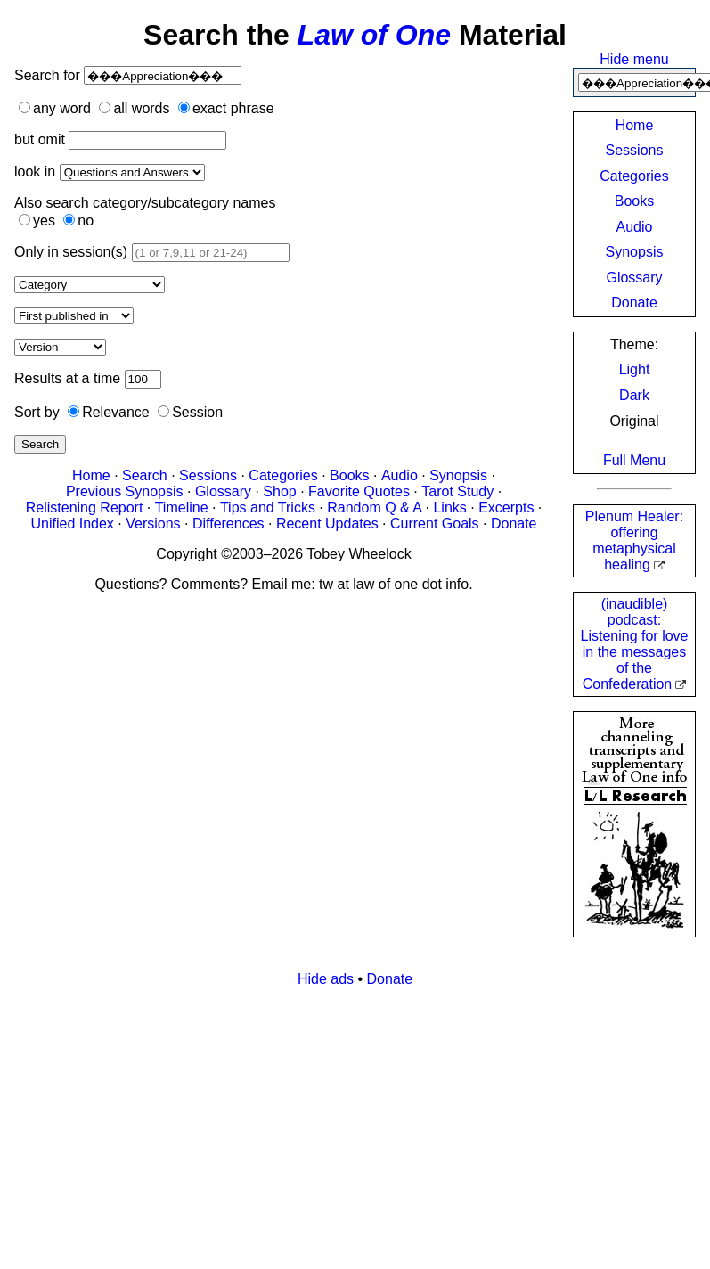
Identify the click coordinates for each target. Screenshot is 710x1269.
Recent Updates (327, 523)
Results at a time (67, 378)
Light (634, 369)
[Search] (162, 75)
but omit (39, 139)
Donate (634, 302)
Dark (634, 395)
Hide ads (326, 979)
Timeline (181, 507)
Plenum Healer (634, 540)
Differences (228, 523)
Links (449, 507)
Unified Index (71, 523)
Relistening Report (84, 507)
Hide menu (634, 59)
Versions (153, 523)
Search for (49, 75)
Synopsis (635, 251)
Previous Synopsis (125, 491)
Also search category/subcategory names (144, 202)
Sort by (37, 412)
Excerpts (506, 507)
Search (40, 444)
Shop (279, 491)
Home (635, 125)
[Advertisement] (342, 1126)
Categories (634, 176)
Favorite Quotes (359, 491)
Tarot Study (457, 491)
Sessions (635, 150)
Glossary (634, 277)
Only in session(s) (70, 251)
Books (634, 201)
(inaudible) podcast (635, 644)
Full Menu (634, 460)
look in (34, 171)
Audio (634, 226)
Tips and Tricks (267, 507)
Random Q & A (374, 507)
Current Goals (434, 523)
